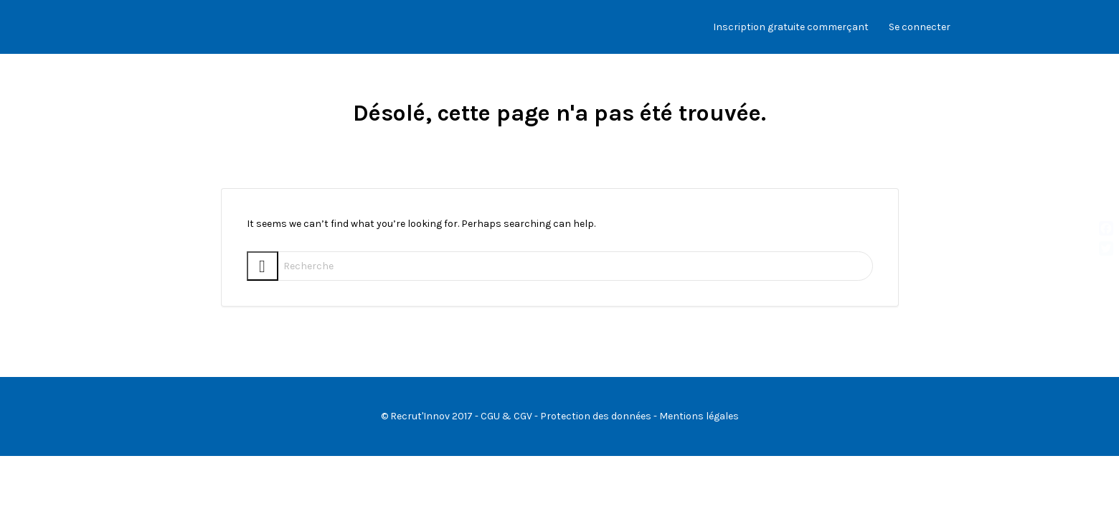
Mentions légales (699, 416)
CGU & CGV (506, 416)
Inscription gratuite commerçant (791, 27)
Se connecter (919, 27)
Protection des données (595, 416)
